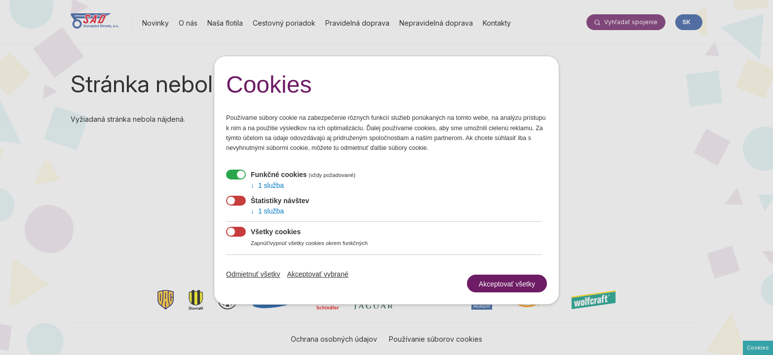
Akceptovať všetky (507, 278)
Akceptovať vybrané (317, 274)
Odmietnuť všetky (253, 274)
